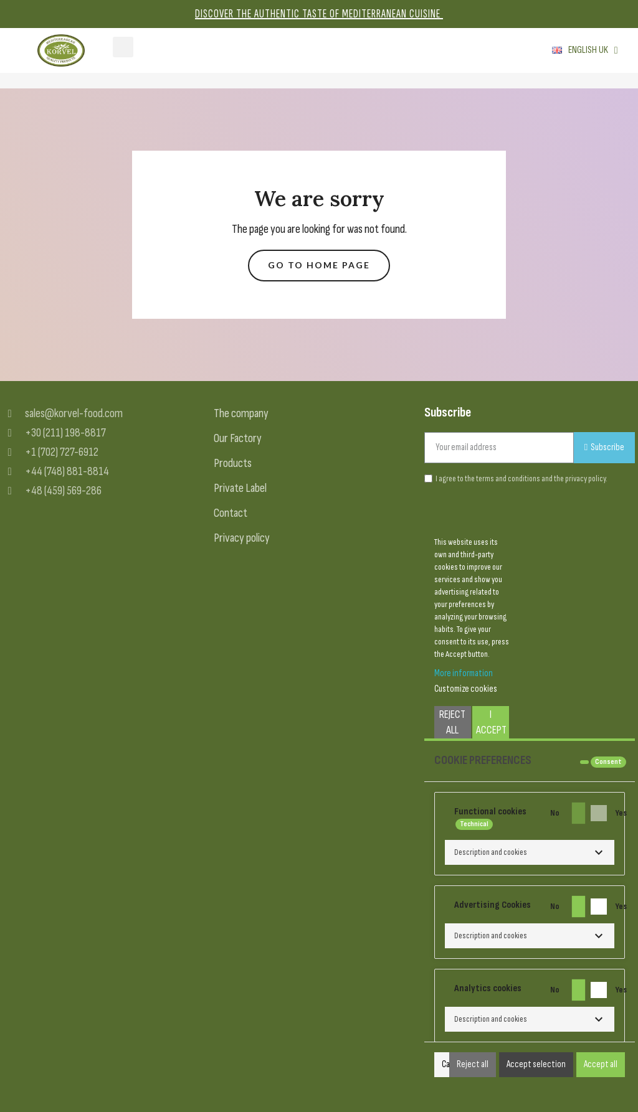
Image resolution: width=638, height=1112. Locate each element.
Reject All (452, 722)
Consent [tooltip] (608, 761)
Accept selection (536, 1064)
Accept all (600, 1064)
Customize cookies (465, 689)
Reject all (472, 1064)
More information (463, 673)
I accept (491, 722)
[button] (319, 265)
